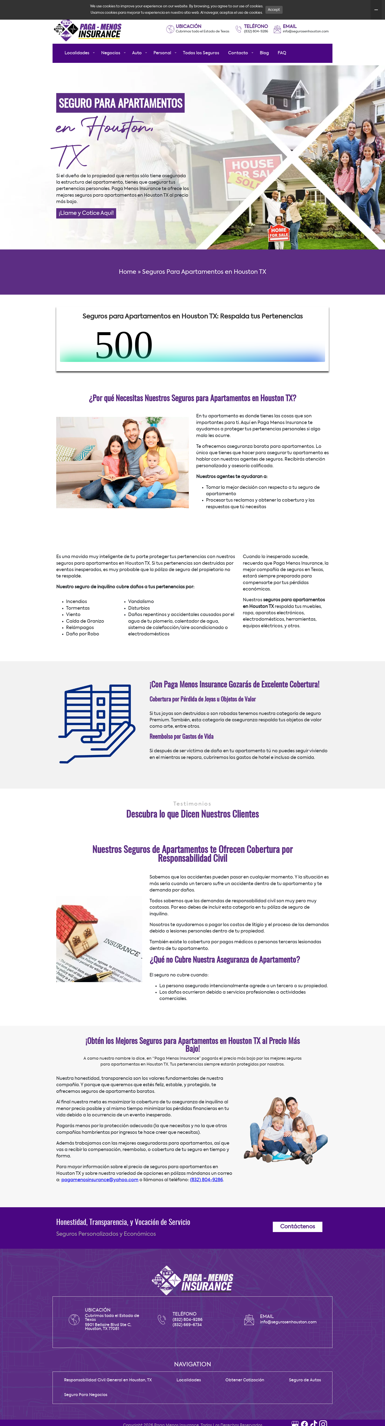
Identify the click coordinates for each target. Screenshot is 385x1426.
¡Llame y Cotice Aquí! (86, 233)
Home (127, 292)
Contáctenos (297, 1246)
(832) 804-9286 (256, 51)
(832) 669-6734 (187, 1345)
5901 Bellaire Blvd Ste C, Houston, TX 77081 (108, 1347)
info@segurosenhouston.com (306, 51)
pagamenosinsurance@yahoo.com (99, 1199)
